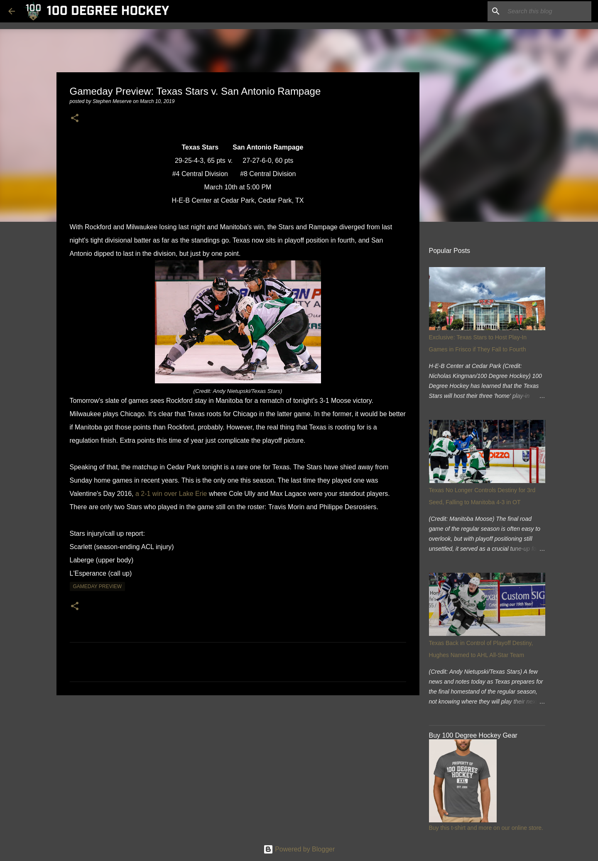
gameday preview (97, 586)
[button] (75, 118)
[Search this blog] (547, 11)
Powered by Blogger (299, 849)
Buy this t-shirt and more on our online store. (486, 827)
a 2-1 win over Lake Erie (171, 493)
